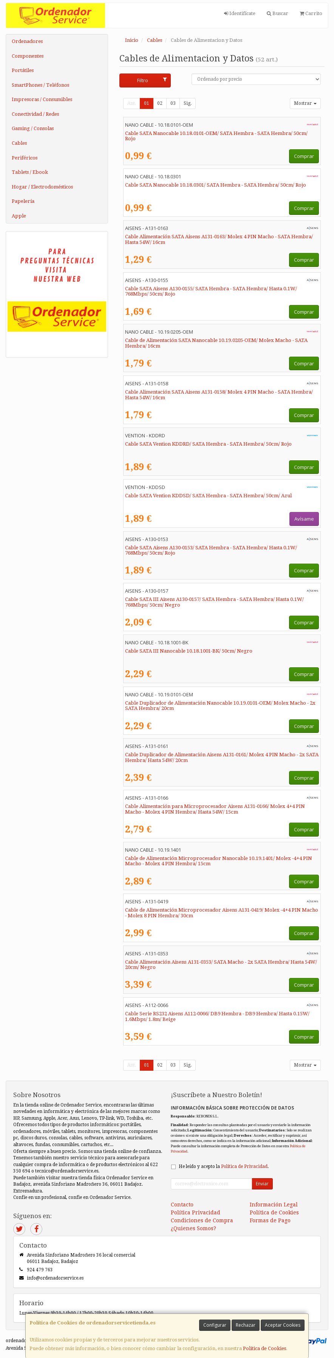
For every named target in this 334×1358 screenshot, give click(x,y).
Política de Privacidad (244, 1166)
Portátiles (23, 70)
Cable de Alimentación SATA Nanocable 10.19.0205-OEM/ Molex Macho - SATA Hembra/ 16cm (216, 343)
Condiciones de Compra (202, 1220)
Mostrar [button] (305, 103)
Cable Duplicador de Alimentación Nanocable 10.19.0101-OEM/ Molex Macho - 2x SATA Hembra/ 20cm (220, 705)
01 (146, 103)
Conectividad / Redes (35, 114)
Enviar (262, 1183)
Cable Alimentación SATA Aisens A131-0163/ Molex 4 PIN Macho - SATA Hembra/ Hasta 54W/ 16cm (219, 239)
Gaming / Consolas (33, 128)
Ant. (131, 103)
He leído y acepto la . (224, 1166)
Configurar (214, 1325)
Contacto (182, 1205)
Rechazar (245, 1325)
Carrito (311, 13)
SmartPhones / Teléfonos (40, 85)
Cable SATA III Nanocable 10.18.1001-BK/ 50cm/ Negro (188, 651)
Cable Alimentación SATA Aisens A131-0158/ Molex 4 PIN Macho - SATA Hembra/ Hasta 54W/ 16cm (219, 394)
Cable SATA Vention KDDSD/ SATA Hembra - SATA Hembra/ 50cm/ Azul (208, 495)
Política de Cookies (264, 1348)
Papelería (23, 201)
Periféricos (24, 158)
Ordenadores (27, 41)
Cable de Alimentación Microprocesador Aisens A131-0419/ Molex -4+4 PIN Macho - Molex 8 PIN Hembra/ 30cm (221, 912)
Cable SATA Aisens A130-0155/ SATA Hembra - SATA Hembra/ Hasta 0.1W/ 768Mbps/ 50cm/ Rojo (211, 291)
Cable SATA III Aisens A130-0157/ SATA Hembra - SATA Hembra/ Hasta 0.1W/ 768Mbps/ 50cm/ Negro (214, 602)
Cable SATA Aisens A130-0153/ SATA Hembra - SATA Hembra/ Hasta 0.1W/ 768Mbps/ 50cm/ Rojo (211, 550)
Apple (19, 216)
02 (159, 103)
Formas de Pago (270, 1220)
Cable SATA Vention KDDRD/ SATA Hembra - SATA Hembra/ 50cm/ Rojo (208, 444)
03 (173, 103)
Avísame (304, 518)
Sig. (188, 103)
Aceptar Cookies (282, 1325)
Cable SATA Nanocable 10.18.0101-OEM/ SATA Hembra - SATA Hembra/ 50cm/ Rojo (216, 136)
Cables (19, 143)
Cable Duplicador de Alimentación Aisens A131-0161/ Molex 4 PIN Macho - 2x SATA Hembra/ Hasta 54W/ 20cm (222, 757)
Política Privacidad (195, 1212)
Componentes (27, 56)
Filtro (152, 80)
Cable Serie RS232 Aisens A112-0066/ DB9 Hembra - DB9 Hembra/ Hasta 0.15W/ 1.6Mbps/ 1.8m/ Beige (217, 1016)
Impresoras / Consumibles (42, 99)
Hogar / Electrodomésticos (42, 187)
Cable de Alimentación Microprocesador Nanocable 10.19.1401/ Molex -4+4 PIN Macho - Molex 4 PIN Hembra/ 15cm (218, 861)
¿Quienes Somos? (193, 1228)
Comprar (304, 156)
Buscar (277, 13)
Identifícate (239, 13)
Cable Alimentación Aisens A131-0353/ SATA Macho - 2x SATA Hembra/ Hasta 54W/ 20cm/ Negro (221, 964)
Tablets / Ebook (30, 172)
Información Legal (274, 1205)
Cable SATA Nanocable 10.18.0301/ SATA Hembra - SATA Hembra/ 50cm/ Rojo (215, 185)
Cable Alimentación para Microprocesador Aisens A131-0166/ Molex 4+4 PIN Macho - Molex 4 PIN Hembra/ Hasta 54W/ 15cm (215, 809)
